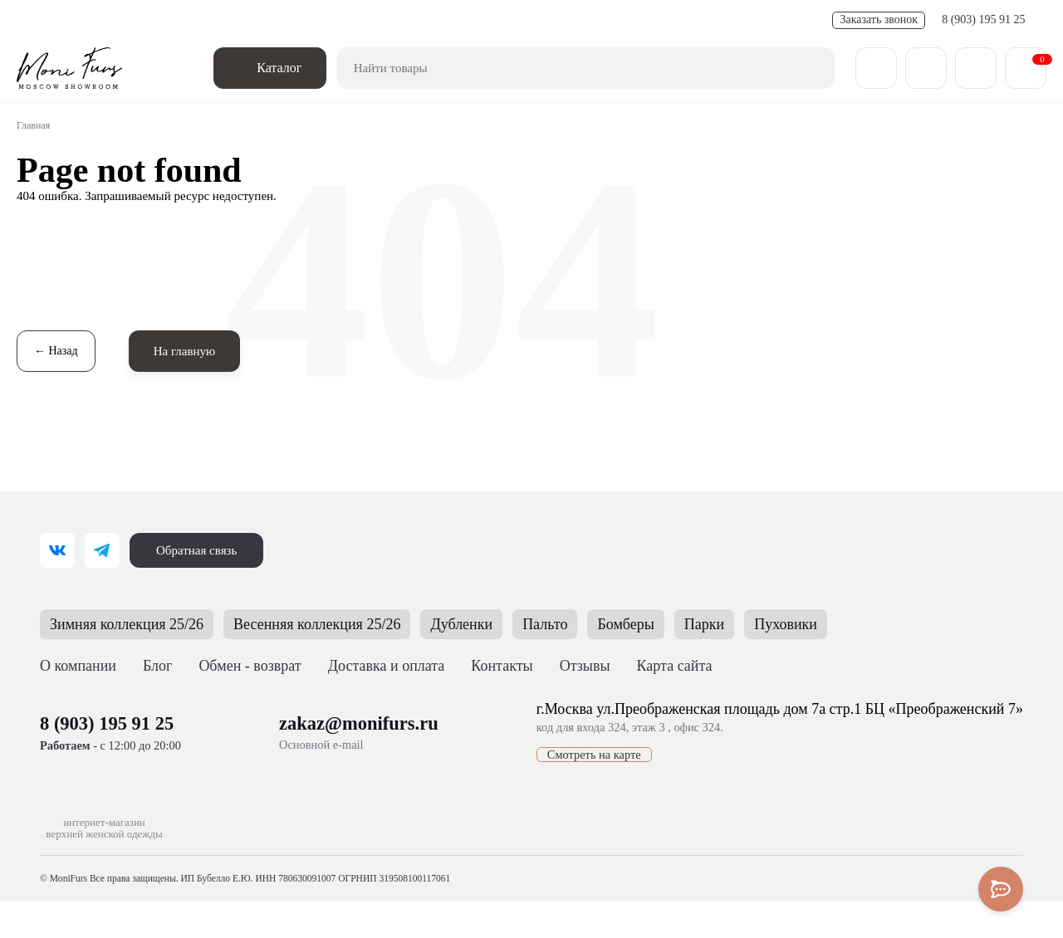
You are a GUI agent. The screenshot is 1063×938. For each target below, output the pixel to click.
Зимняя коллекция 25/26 (135, 624)
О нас (33, 20)
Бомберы (668, 624)
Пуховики (833, 624)
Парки (749, 624)
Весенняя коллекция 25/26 (342, 624)
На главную (191, 351)
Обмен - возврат (220, 20)
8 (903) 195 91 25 (985, 20)
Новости (301, 20)
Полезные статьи (383, 20)
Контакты (507, 20)
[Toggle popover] (1000, 889)
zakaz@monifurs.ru (348, 723)
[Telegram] (102, 550)
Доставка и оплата (113, 20)
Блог (161, 666)
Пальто (584, 624)
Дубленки (497, 624)
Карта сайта (681, 666)
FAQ (455, 20)
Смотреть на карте (554, 754)
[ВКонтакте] (57, 550)
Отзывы (593, 666)
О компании (80, 666)
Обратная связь (200, 550)
